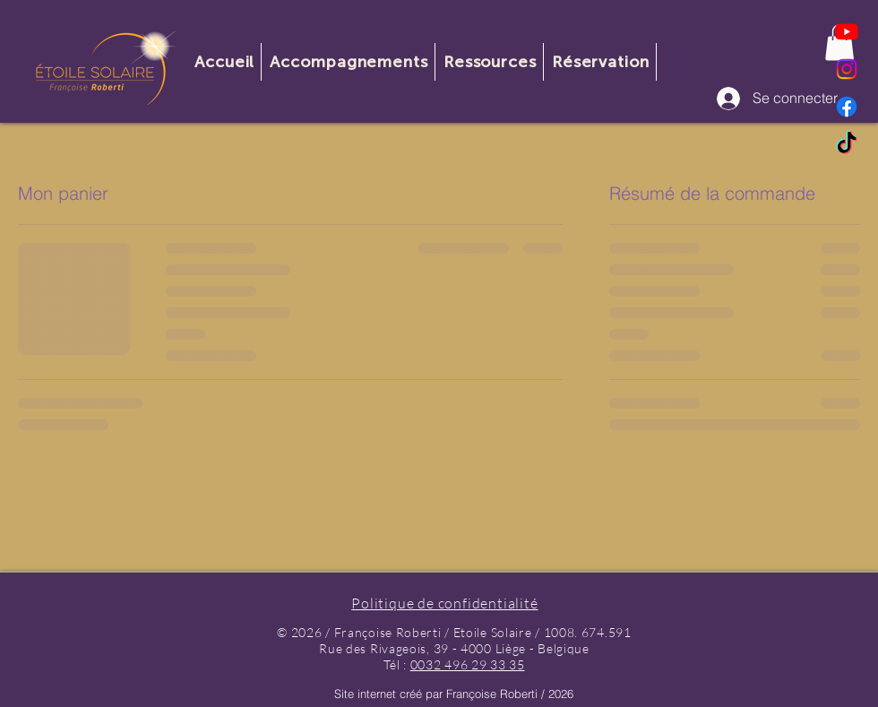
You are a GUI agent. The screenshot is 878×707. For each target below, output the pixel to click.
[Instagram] (846, 69)
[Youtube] (846, 31)
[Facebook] (846, 106)
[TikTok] (846, 144)
